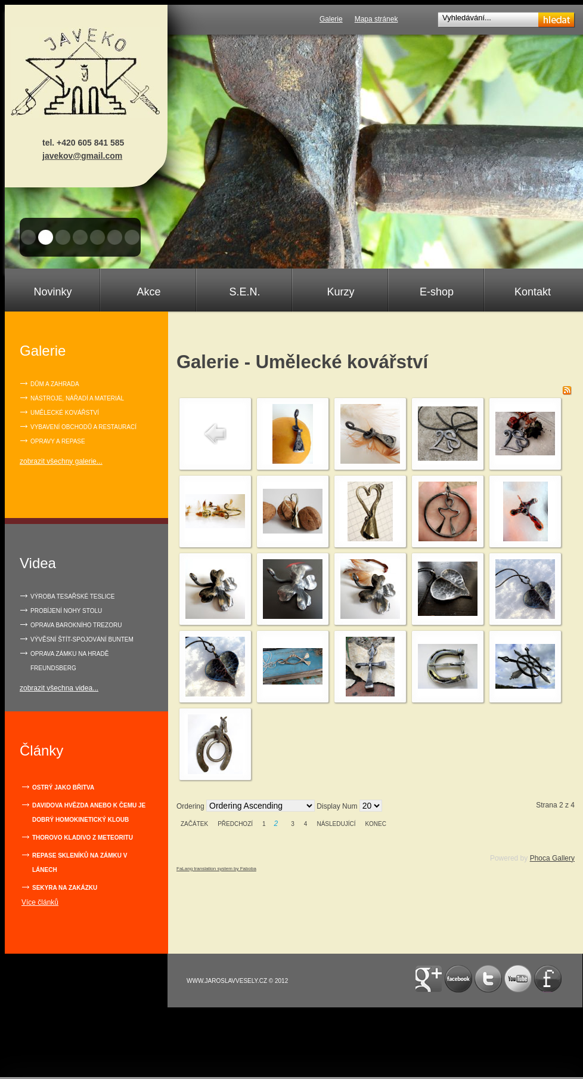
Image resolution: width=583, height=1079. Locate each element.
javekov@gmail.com (82, 156)
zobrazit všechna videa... (59, 688)
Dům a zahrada (54, 384)
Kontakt (532, 292)
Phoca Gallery (552, 858)
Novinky (52, 292)
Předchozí (235, 824)
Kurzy (340, 292)
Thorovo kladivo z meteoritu (82, 837)
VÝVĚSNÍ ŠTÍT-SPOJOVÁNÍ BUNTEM (82, 639)
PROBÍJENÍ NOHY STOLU (66, 611)
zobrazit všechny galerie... (61, 461)
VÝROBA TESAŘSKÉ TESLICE (72, 596)
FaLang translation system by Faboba (216, 868)
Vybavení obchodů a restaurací (83, 427)
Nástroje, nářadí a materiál (77, 398)
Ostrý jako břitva (63, 787)
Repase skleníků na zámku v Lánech (79, 862)
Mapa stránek (376, 19)
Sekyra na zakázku (64, 887)
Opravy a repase (57, 441)
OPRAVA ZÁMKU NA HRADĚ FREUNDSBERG (69, 661)
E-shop (437, 292)
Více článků (39, 902)
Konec (375, 824)
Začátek (194, 824)
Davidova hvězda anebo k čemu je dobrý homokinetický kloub (88, 812)
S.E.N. (244, 292)
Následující (336, 824)
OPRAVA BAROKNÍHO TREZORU (76, 625)
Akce (148, 292)
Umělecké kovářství (64, 412)
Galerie (331, 19)
